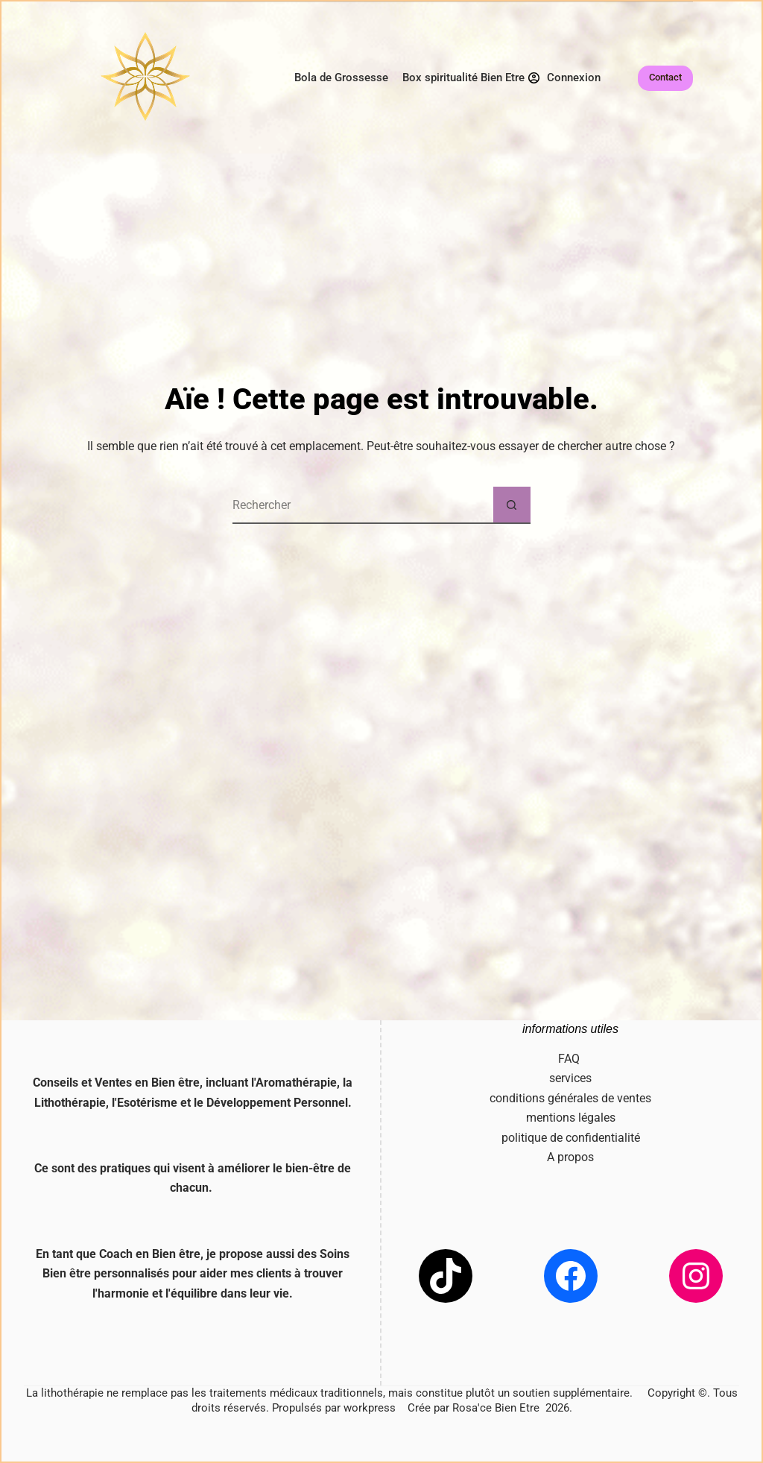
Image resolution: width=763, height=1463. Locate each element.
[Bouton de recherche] (512, 505)
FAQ (570, 1059)
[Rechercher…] (362, 505)
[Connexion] (564, 78)
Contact (665, 77)
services (570, 1078)
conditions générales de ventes (570, 1098)
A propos (570, 1157)
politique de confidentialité (570, 1138)
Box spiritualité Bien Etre (463, 77)
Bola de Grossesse (341, 77)
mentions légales (570, 1117)
